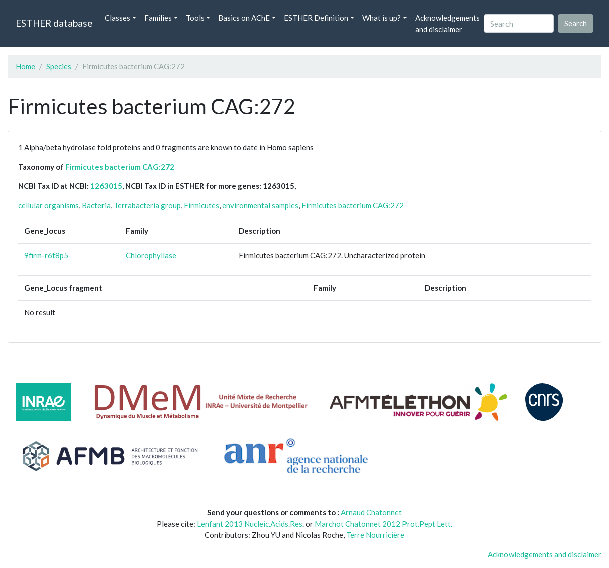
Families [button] (158, 17)
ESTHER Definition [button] (316, 17)
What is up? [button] (381, 17)
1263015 (106, 185)
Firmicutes (201, 205)
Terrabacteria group (147, 205)
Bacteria (96, 205)
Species (58, 66)
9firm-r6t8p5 (46, 255)
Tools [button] (195, 17)
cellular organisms (48, 205)
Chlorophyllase (151, 255)
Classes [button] (117, 17)
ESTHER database (54, 23)
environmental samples (260, 205)
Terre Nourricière (375, 534)
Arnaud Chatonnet (371, 512)
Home (25, 66)
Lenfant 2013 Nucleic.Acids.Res (249, 523)
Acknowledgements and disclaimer (447, 23)
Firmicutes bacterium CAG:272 (119, 166)
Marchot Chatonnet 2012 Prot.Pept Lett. (383, 523)
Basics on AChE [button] (244, 17)
